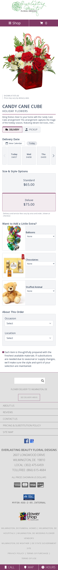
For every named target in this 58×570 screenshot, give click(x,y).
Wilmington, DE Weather (16, 543)
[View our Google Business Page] (31, 442)
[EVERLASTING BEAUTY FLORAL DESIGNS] (29, 15)
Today (32, 143)
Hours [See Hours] (48, 567)
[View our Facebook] (26, 442)
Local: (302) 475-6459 (29, 465)
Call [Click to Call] (9, 567)
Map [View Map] (29, 567)
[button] (29, 497)
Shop (14, 23)
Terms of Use (29, 558)
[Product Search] (29, 380)
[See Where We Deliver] (29, 397)
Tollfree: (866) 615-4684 (29, 470)
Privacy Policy (16, 553)
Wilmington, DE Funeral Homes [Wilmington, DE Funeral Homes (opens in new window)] (19, 528)
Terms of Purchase (38, 553)
